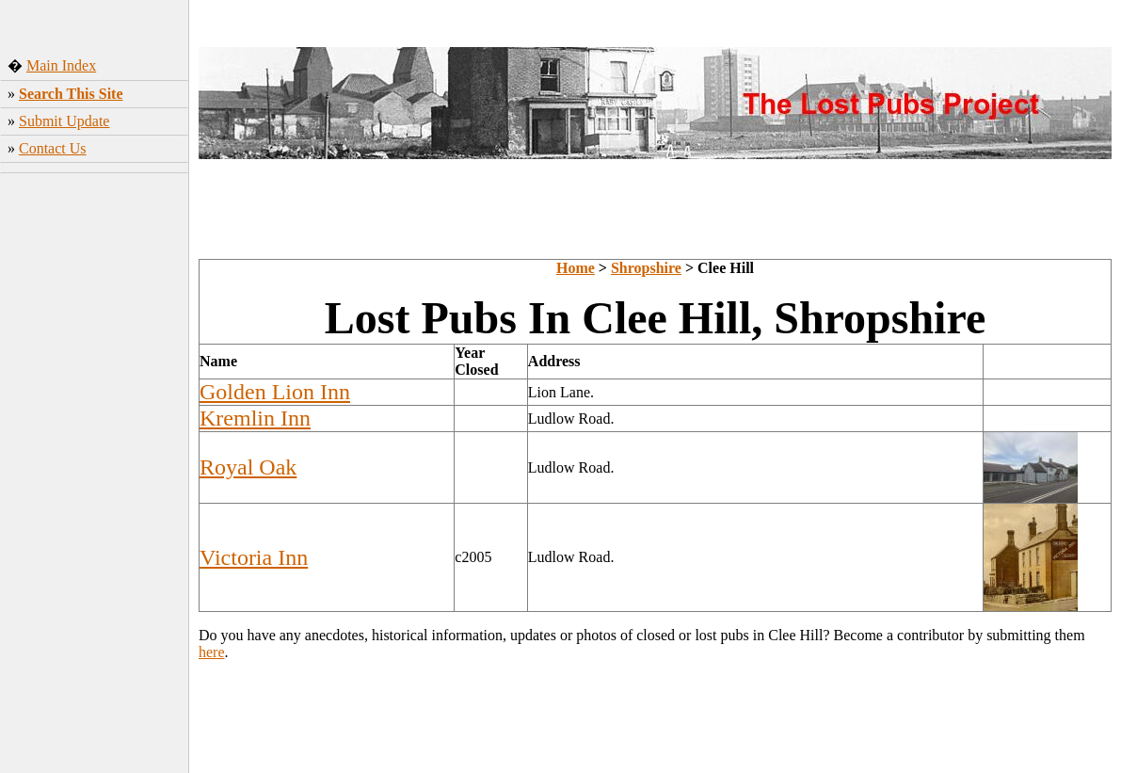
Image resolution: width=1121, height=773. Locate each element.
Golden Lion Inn (275, 391)
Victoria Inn (254, 557)
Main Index (61, 65)
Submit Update (64, 121)
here (212, 652)
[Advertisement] (94, 475)
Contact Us (53, 148)
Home (575, 268)
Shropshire (646, 268)
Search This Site (71, 94)
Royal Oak (248, 467)
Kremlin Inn (255, 418)
